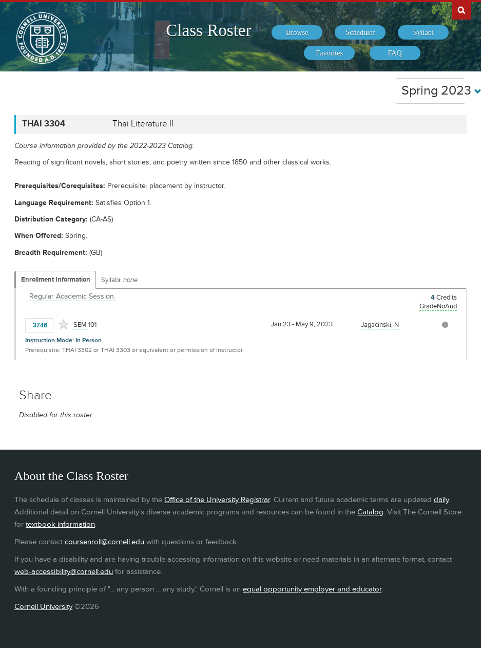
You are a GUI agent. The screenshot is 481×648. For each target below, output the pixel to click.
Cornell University (43, 607)
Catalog (370, 512)
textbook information (60, 524)
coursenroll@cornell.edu (104, 542)
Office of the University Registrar (217, 500)
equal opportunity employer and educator (312, 589)
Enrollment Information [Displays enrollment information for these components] (55, 279)
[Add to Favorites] (63, 324)
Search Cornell (461, 10)
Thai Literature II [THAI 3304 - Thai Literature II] (143, 124)
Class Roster (208, 30)
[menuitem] (297, 32)
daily (441, 500)
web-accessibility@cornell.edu (63, 572)
